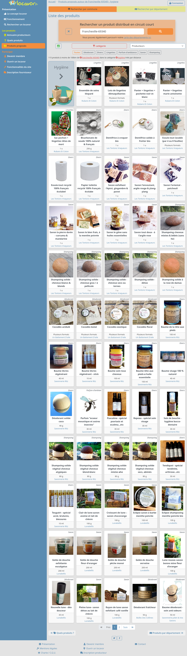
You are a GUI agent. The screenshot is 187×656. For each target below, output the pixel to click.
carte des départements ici (137, 37)
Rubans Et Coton (89, 101)
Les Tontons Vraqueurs (89, 151)
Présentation (47, 644)
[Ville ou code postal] (112, 31)
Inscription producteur (93, 652)
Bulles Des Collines (144, 617)
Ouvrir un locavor (15, 61)
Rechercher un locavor (17, 24)
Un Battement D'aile (61, 337)
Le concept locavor (15, 13)
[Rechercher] (160, 31)
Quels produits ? (62, 632)
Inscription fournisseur (17, 72)
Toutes (77, 52)
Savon (143, 52)
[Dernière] (132, 627)
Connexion (176, 3)
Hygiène (120, 57)
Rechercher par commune (82, 9)
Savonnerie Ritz (172, 337)
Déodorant (89, 52)
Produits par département (166, 632)
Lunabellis (89, 526)
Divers (100, 52)
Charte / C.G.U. (47, 652)
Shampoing (154, 52)
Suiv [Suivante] (125, 627)
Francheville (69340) (89, 57)
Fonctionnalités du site (17, 66)
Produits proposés (15, 45)
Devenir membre (14, 56)
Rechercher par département (151, 9)
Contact (140, 644)
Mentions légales (46, 648)
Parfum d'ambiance (128, 52)
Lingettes (110, 52)
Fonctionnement (14, 19)
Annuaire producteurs (17, 34)
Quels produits (13, 40)
